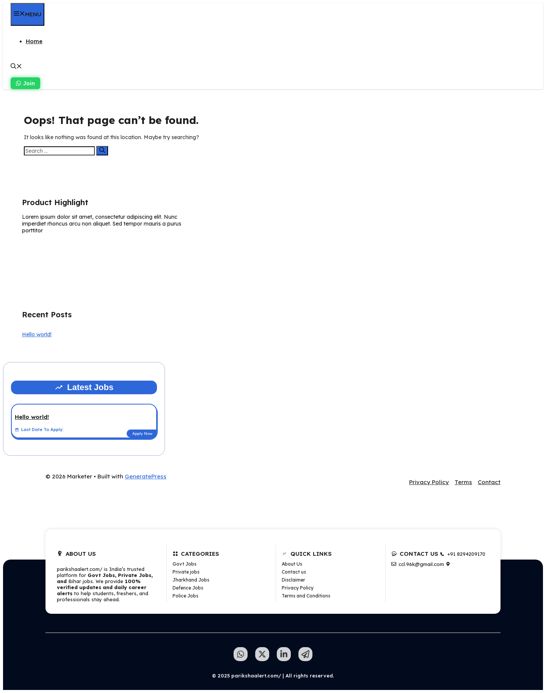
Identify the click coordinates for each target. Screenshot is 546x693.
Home (34, 41)
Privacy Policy (429, 482)
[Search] (102, 150)
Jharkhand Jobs (191, 580)
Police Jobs (185, 596)
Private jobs (186, 572)
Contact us (294, 572)
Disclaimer (293, 580)
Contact (489, 482)
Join (25, 83)
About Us (292, 564)
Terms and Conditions (306, 596)
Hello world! (37, 334)
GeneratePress (145, 476)
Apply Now (142, 433)
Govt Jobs (184, 564)
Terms (463, 482)
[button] (16, 67)
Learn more (46, 248)
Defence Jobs (188, 588)
